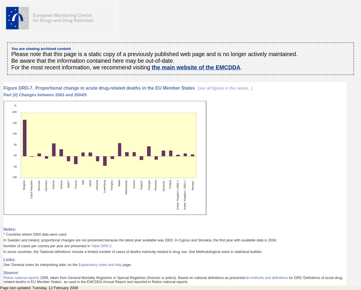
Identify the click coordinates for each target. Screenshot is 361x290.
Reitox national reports (21, 278)
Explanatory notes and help (100, 265)
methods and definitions (269, 278)
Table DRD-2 (101, 246)
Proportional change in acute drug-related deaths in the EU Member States (143, 88)
